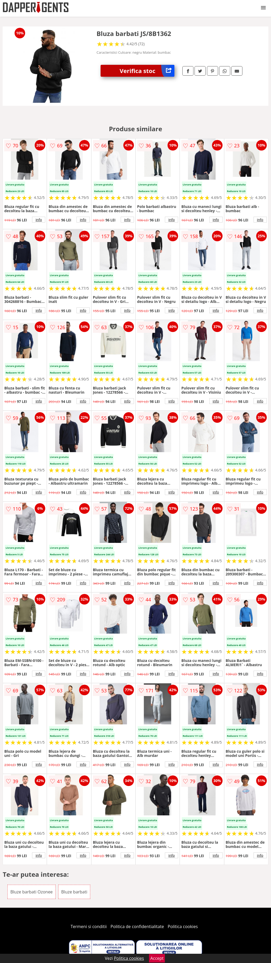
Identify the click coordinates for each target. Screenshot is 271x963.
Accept (157, 958)
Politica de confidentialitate (137, 926)
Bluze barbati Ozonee (31, 892)
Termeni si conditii (89, 926)
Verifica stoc (147, 71)
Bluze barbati (74, 892)
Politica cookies (183, 926)
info (38, 219)
